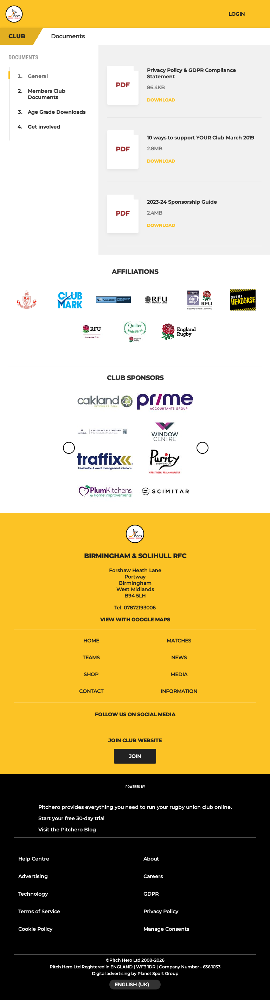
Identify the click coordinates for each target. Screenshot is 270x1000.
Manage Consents (166, 929)
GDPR (151, 894)
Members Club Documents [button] (46, 94)
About (151, 859)
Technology (33, 894)
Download (161, 100)
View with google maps (135, 619)
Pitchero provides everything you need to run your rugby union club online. (135, 807)
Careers (153, 876)
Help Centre (33, 859)
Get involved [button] (44, 127)
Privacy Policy (160, 911)
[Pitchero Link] (135, 796)
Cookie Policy (35, 929)
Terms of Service (39, 911)
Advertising (33, 876)
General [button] (38, 76)
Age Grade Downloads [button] (56, 112)
